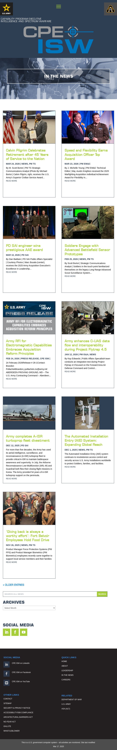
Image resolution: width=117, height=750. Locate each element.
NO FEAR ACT (10, 722)
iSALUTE (7, 726)
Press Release (30, 358)
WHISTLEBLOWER (12, 731)
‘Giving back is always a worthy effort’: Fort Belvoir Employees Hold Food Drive (27, 536)
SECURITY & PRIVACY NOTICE (17, 708)
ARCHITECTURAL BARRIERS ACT (18, 717)
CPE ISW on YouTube (21, 681)
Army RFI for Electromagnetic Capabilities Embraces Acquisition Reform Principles (29, 347)
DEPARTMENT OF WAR (72, 700)
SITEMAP (8, 703)
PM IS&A (84, 354)
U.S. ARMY (66, 704)
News (24, 164)
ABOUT (65, 666)
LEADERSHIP (67, 670)
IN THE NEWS (67, 675)
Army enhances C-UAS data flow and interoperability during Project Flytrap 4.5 (87, 345)
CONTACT (8, 699)
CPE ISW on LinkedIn (21, 663)
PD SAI (25, 255)
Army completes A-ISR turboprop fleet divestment (28, 438)
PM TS (32, 164)
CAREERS (66, 680)
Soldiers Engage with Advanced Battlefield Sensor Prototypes (87, 250)
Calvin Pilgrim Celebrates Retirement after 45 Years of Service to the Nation (27, 154)
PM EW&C (85, 164)
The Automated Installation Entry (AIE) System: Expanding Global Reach (86, 440)
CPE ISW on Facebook (21, 672)
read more (11, 181)
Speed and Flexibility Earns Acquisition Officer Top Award (86, 154)
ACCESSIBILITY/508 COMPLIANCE (18, 712)
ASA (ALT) (66, 709)
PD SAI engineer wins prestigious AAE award (24, 248)
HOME (64, 661)
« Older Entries (13, 584)
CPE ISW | (45, 358)
